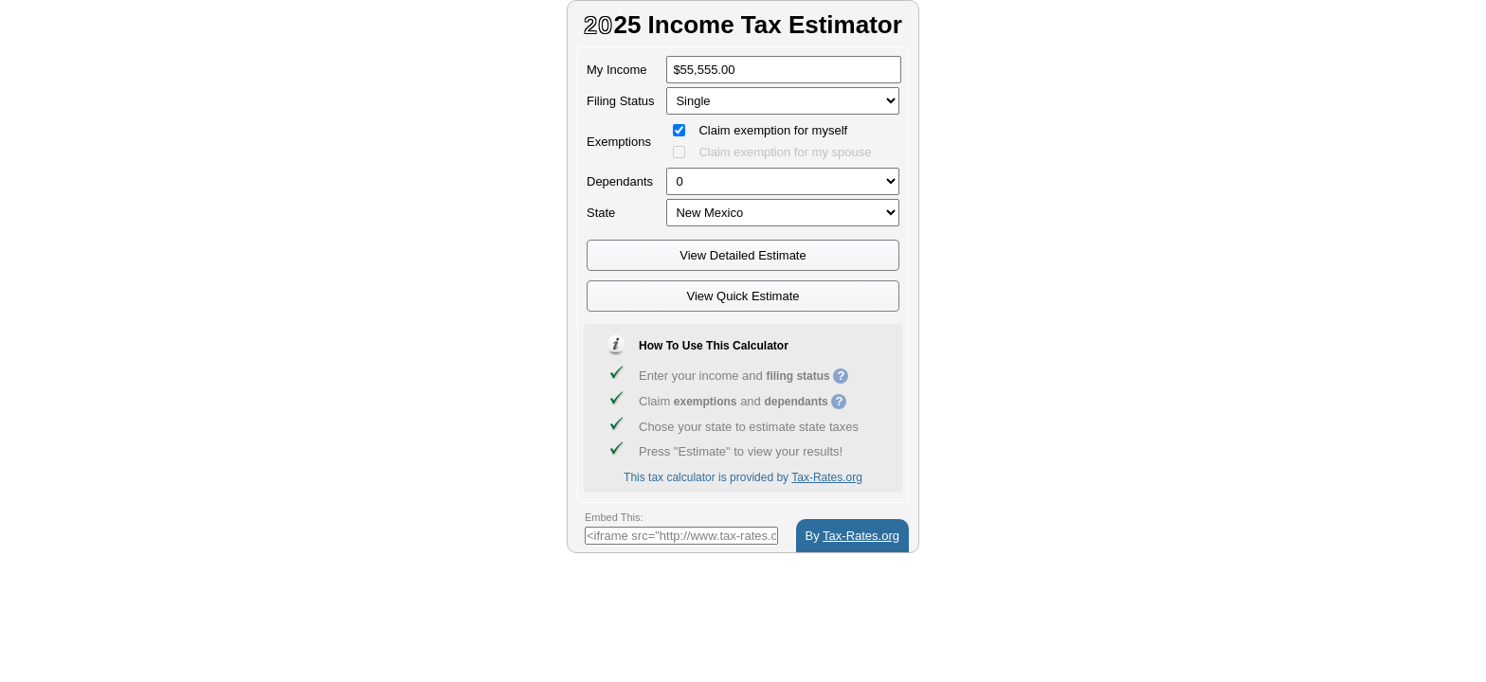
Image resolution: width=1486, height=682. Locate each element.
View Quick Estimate (743, 296)
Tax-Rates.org (826, 477)
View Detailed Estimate (743, 255)
